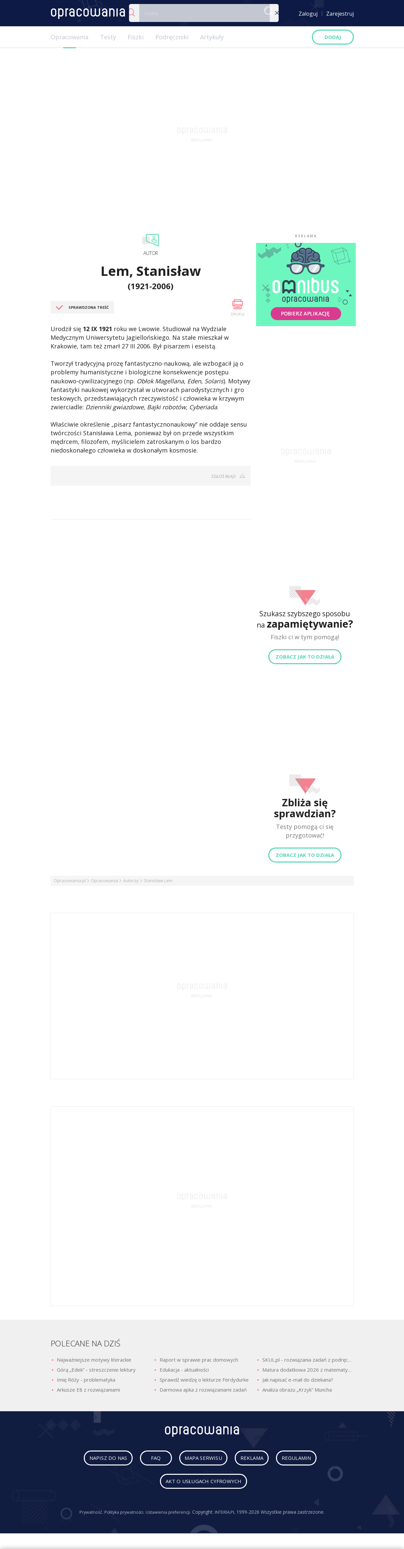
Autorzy (131, 880)
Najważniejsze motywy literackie (94, 1359)
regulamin (306, 1460)
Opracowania (69, 37)
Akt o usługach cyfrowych (203, 1483)
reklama (254, 1460)
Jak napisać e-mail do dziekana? (297, 1379)
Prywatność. (85, 1514)
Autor (150, 253)
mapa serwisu (197, 1460)
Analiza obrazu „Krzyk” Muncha (297, 1389)
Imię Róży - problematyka (86, 1379)
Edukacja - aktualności (184, 1369)
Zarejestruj (340, 13)
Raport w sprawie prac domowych (199, 1359)
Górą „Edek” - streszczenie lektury (96, 1369)
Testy (108, 37)
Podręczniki (172, 37)
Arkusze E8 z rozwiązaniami (88, 1389)
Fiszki (136, 37)
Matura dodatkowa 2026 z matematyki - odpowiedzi (307, 1369)
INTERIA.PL (230, 1514)
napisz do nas (98, 1460)
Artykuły (212, 37)
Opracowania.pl (70, 880)
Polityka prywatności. (122, 1514)
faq (148, 1460)
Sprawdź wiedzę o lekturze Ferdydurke (204, 1379)
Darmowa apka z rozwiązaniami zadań (203, 1389)
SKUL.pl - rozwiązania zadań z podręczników (307, 1359)
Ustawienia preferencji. (170, 1514)
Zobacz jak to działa (305, 656)
